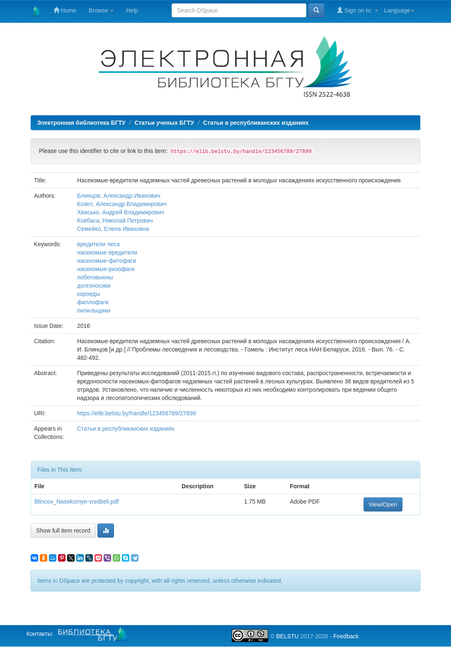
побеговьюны (95, 277)
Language (399, 10)
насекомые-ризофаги (105, 269)
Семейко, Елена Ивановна (113, 228)
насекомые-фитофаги (106, 260)
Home (64, 10)
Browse (101, 10)
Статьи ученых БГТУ (164, 122)
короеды (88, 294)
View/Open (383, 504)
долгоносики (94, 285)
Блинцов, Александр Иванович (118, 195)
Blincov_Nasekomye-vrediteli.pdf (76, 501)
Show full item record (63, 530)
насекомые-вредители (107, 252)
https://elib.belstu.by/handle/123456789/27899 (136, 413)
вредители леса (98, 244)
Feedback (346, 636)
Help (132, 10)
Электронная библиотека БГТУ (81, 122)
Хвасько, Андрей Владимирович (120, 212)
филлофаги (93, 302)
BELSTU (287, 636)
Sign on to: (357, 10)
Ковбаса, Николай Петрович (115, 220)
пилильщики (93, 310)
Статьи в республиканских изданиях (256, 122)
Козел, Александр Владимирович (122, 204)
